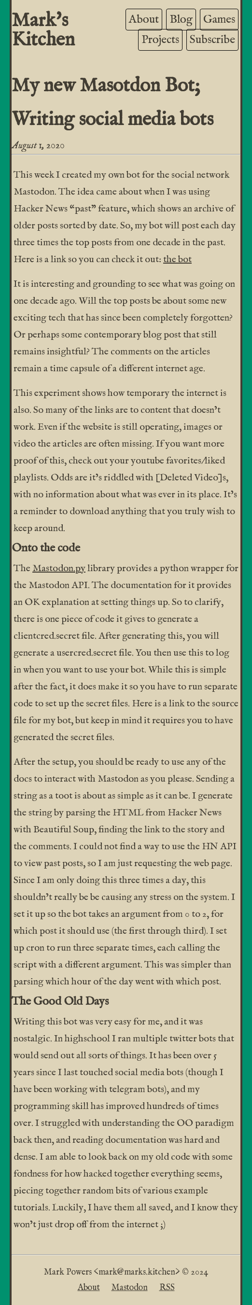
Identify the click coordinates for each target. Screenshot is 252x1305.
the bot (177, 259)
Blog (181, 19)
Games (219, 19)
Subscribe (212, 39)
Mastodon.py (58, 568)
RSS (167, 1287)
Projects (160, 39)
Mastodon (130, 1287)
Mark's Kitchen (43, 31)
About (144, 19)
